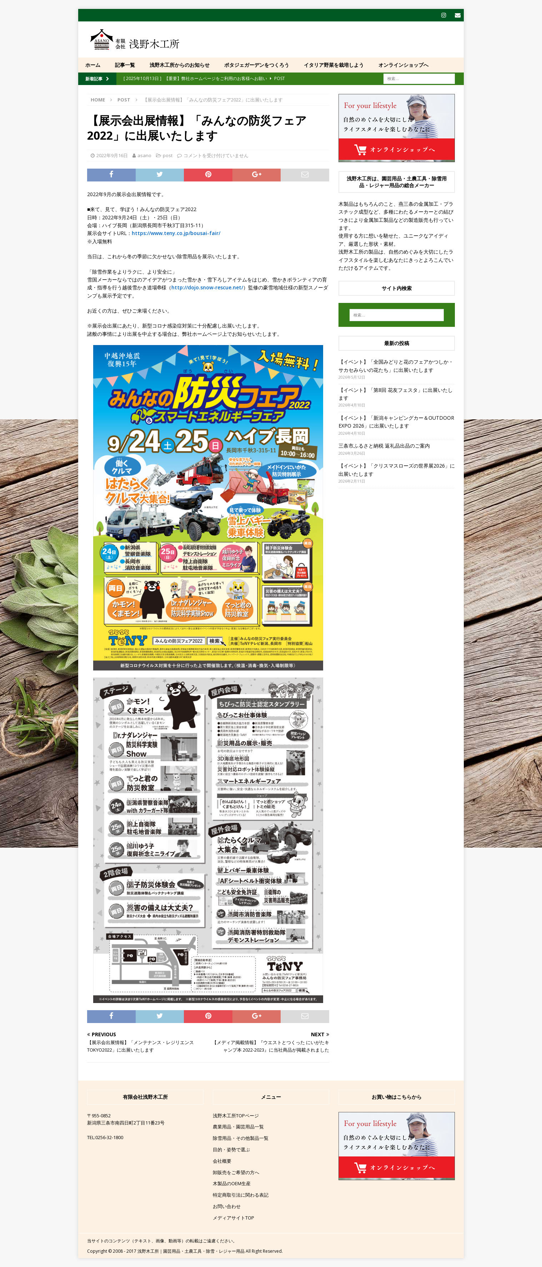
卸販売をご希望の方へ (236, 1172)
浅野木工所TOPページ (236, 1115)
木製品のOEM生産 (232, 1183)
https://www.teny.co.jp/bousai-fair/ (176, 233)
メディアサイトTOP (233, 1217)
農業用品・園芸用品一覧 (238, 1126)
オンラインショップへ (403, 64)
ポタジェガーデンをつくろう (256, 64)
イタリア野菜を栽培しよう (334, 64)
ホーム (92, 64)
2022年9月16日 (112, 155)
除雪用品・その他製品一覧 (241, 1138)
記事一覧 (125, 64)
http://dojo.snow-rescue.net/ (207, 287)
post (167, 155)
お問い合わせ (227, 1206)
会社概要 (222, 1161)
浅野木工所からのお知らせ (180, 64)
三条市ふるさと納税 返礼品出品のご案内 (384, 445)
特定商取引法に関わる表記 (241, 1195)
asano (144, 155)
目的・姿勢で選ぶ (231, 1149)
